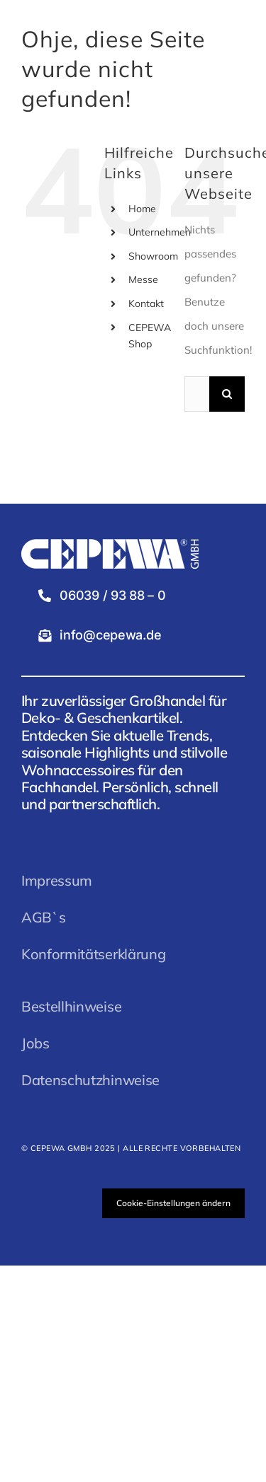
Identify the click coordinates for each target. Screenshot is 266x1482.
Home (142, 208)
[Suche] (227, 394)
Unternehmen (159, 232)
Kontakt (146, 303)
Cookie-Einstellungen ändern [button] (173, 1203)
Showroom (153, 256)
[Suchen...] (196, 394)
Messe (143, 279)
